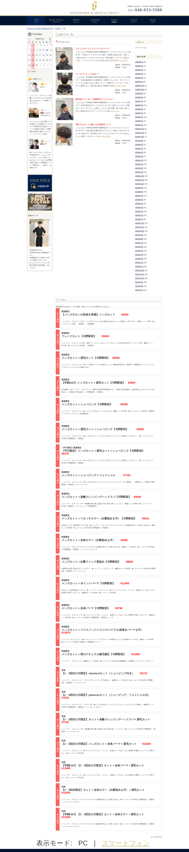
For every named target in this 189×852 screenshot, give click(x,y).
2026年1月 (139, 82)
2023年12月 (139, 176)
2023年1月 (139, 219)
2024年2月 (139, 168)
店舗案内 (113, 20)
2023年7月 (139, 196)
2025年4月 (139, 113)
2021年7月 (139, 290)
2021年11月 (139, 274)
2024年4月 (139, 160)
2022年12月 (139, 223)
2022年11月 (139, 227)
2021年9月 (139, 282)
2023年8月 (139, 192)
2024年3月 (139, 164)
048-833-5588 (148, 9)
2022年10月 (139, 231)
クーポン (94, 20)
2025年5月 (139, 109)
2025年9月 (139, 93)
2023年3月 (139, 211)
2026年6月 (139, 62)
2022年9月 (139, 235)
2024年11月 (139, 133)
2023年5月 (139, 204)
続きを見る (123, 60)
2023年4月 (139, 208)
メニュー (76, 20)
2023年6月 (139, 200)
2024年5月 (139, 156)
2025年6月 (139, 105)
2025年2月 (139, 121)
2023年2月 (139, 215)
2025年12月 (139, 86)
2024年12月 (139, 129)
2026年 (58, 29)
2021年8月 (139, 286)
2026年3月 (139, 74)
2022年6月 (139, 247)
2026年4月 (139, 70)
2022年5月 (139, 251)
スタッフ (133, 20)
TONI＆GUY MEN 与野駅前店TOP (40, 29)
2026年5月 (139, 66)
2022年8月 (139, 239)
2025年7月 (139, 101)
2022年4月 (139, 255)
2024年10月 (139, 137)
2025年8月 (139, 97)
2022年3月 (139, 259)
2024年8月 (139, 145)
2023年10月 (139, 184)
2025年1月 (139, 125)
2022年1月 (139, 266)
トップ (36, 20)
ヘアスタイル (56, 20)
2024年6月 (139, 152)
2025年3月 (139, 117)
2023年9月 (139, 188)
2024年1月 (139, 172)
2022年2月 (139, 263)
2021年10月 (139, 278)
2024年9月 (139, 141)
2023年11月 (139, 180)
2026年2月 (139, 78)
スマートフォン (126, 843)
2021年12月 (139, 270)
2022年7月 (139, 243)
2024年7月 (139, 149)
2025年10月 (139, 90)
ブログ (152, 20)
